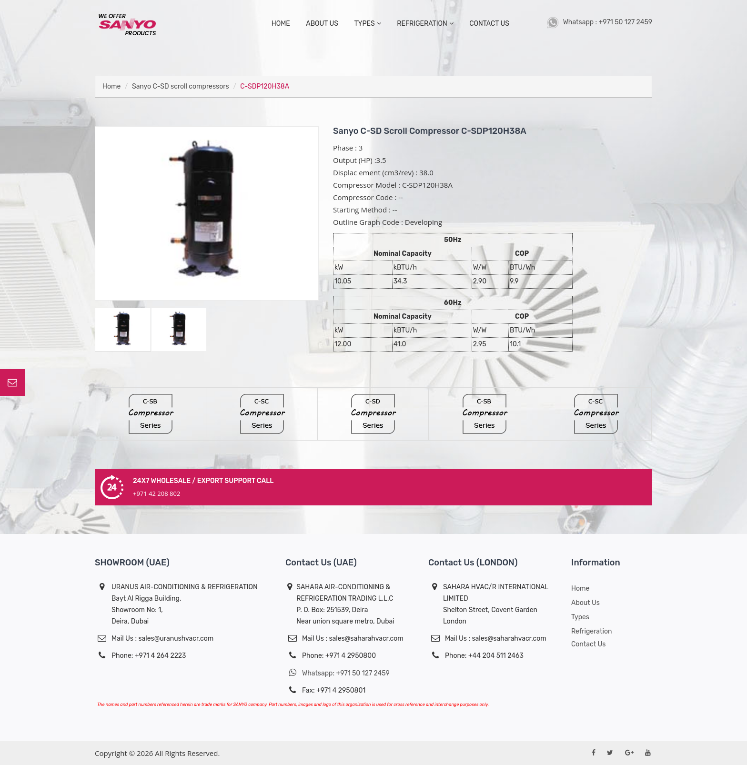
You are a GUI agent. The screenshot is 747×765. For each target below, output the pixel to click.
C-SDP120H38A (264, 86)
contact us (489, 24)
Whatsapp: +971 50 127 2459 (337, 672)
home (281, 24)
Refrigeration (425, 24)
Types (580, 617)
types (367, 24)
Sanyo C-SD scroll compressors (180, 86)
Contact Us (588, 644)
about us (322, 24)
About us (585, 603)
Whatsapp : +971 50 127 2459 (599, 22)
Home (111, 86)
